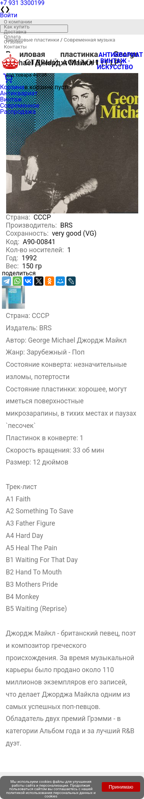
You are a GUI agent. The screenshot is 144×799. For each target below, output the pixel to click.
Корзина (12, 87)
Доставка (15, 32)
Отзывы (13, 42)
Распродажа (18, 111)
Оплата (12, 37)
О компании (18, 22)
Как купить (17, 27)
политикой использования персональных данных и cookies (51, 795)
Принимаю (121, 787)
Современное (20, 105)
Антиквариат (19, 93)
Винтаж (11, 99)
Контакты (15, 47)
